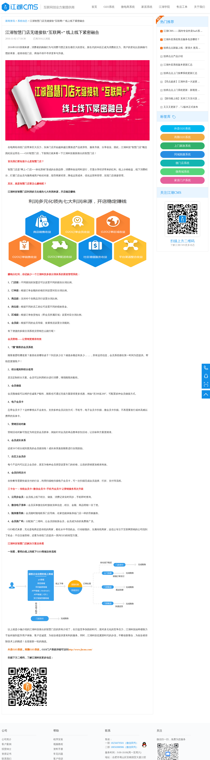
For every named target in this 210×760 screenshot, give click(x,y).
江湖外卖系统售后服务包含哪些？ (180, 40)
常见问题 (58, 754)
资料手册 (58, 749)
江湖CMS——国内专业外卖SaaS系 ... (181, 31)
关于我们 (199, 6)
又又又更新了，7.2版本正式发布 (179, 107)
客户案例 (6, 745)
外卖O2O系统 (182, 129)
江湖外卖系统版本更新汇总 (176, 65)
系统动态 (22, 21)
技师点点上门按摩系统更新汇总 (178, 74)
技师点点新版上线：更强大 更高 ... (180, 48)
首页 (94, 6)
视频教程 (58, 745)
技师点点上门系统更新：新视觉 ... (180, 90)
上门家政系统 (182, 146)
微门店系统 (182, 163)
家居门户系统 (182, 180)
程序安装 (58, 740)
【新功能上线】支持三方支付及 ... (180, 99)
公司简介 (6, 740)
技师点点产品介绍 (171, 57)
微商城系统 (182, 172)
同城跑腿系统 (182, 155)
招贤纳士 (6, 749)
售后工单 (181, 6)
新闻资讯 (10, 21)
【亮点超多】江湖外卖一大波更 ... (180, 82)
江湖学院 (164, 6)
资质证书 (6, 754)
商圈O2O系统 (182, 137)
